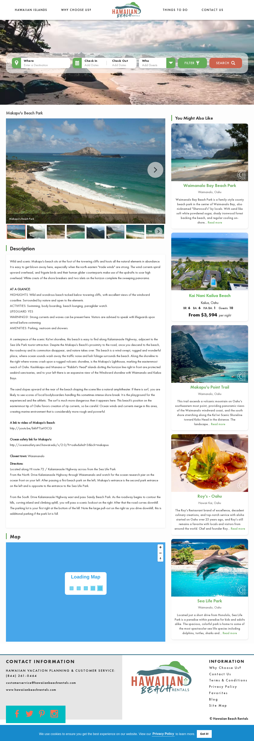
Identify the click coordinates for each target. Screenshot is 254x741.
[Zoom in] (160, 547)
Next (155, 170)
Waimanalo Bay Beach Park (209, 185)
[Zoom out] (160, 553)
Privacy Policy (223, 686)
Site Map (218, 705)
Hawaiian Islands (31, 10)
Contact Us (212, 10)
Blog (213, 699)
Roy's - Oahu (209, 496)
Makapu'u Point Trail (209, 387)
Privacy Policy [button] (163, 733)
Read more (215, 222)
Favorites (218, 693)
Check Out (120, 61)
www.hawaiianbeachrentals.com (31, 689)
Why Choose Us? (76, 10)
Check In (91, 61)
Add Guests (149, 65)
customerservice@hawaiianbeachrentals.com (41, 682)
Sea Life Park (209, 601)
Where (29, 61)
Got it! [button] (204, 733)
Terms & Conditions (228, 680)
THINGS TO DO (175, 10)
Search (225, 62)
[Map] (85, 592)
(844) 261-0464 (21, 675)
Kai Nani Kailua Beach (210, 295)
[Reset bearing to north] (160, 559)
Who (145, 61)
